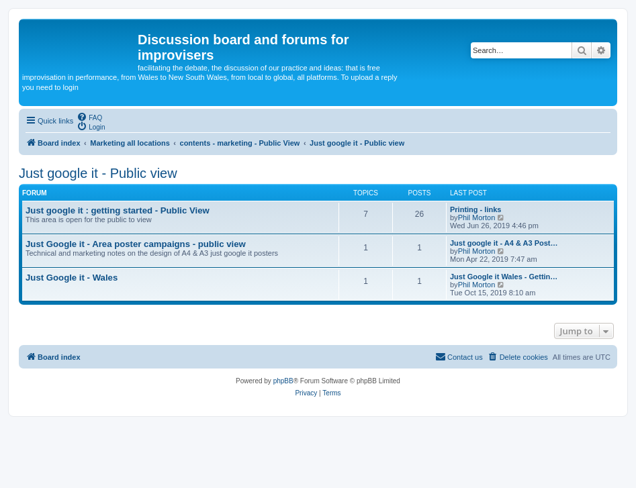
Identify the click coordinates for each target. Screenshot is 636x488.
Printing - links (475, 209)
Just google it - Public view (98, 173)
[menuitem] (89, 116)
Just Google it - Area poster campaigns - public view (136, 244)
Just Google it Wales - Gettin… (503, 277)
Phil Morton (477, 217)
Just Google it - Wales (72, 278)
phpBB (283, 381)
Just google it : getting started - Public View (118, 210)
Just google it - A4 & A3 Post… (504, 243)
